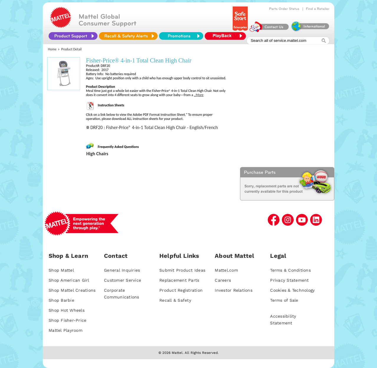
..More (199, 95)
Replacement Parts (179, 280)
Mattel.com (226, 270)
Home (52, 49)
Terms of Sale (284, 300)
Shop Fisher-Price (67, 320)
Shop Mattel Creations (72, 290)
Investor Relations (233, 290)
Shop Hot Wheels (67, 310)
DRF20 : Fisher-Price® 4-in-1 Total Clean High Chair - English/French (154, 127)
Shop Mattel (61, 270)
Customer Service (122, 280)
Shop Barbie (61, 300)
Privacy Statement (289, 280)
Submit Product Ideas (182, 270)
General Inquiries (122, 270)
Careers (223, 280)
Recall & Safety (175, 300)
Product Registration (181, 290)
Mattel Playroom (65, 330)
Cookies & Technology (292, 290)
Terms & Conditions (290, 270)
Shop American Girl (69, 280)
